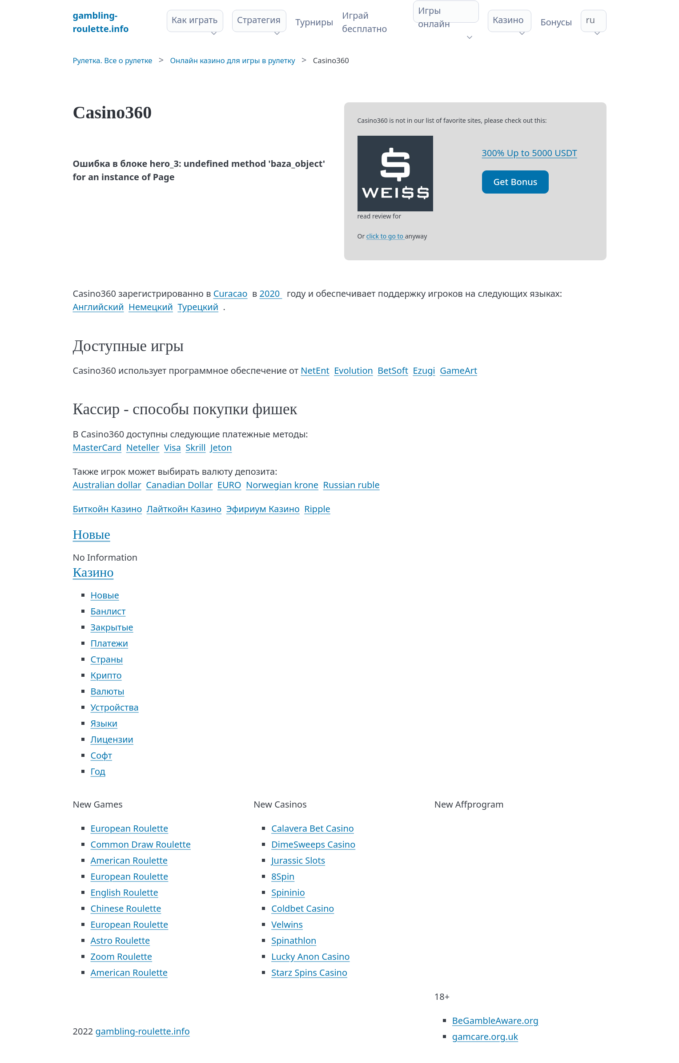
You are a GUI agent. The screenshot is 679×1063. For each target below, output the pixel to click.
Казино (508, 20)
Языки (104, 723)
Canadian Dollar (179, 485)
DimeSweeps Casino (313, 844)
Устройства (115, 707)
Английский (98, 307)
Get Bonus (516, 182)
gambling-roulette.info (142, 1031)
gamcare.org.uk (485, 1037)
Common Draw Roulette (141, 844)
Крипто (106, 675)
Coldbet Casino (302, 908)
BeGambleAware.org (495, 1020)
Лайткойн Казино (184, 509)
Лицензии (112, 739)
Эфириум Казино (263, 509)
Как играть (195, 20)
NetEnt (315, 370)
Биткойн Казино (107, 509)
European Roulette (130, 828)
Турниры (314, 22)
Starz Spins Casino (309, 972)
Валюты (108, 691)
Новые (91, 534)
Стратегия (259, 20)
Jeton (221, 447)
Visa (172, 447)
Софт (101, 755)
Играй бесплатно (364, 22)
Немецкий (151, 307)
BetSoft (393, 370)
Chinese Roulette (126, 908)
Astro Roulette (120, 940)
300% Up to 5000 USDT (529, 153)
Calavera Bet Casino (312, 828)
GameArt (458, 370)
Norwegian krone (282, 485)
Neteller (143, 447)
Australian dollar (107, 485)
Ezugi (424, 370)
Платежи (110, 643)
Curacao (230, 293)
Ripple (317, 509)
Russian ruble (351, 485)
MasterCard (97, 447)
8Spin (282, 876)
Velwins (287, 924)
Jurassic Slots (298, 860)
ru (590, 20)
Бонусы (556, 22)
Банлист (108, 611)
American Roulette (129, 860)
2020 (271, 293)
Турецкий (197, 307)
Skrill (195, 447)
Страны (107, 659)
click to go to (385, 236)
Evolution (353, 370)
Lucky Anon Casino (310, 956)
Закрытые (112, 627)
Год (98, 771)
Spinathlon (293, 940)
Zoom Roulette (122, 956)
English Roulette (124, 892)
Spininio (288, 892)
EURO (229, 485)
